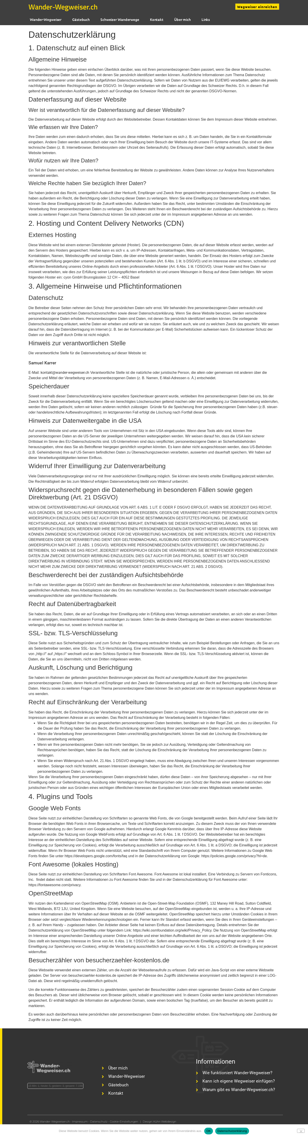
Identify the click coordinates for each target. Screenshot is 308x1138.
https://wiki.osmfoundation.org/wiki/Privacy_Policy (172, 930)
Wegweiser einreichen (257, 6)
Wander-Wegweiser (44, 19)
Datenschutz (98, 1121)
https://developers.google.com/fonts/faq (96, 856)
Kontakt (155, 19)
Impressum (80, 1121)
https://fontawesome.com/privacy (54, 885)
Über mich (181, 19)
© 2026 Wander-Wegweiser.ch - (51, 1121)
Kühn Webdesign (164, 1121)
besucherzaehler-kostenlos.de (92, 975)
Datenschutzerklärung (232, 1131)
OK (208, 1131)
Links (205, 19)
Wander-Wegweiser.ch (63, 6)
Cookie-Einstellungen (124, 1121)
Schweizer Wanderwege (119, 19)
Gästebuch (80, 19)
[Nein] (301, 1131)
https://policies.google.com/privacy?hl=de (234, 856)
